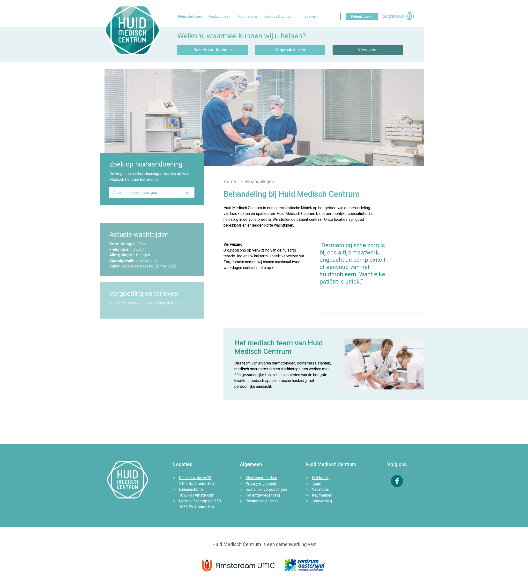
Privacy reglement (260, 483)
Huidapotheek (219, 16)
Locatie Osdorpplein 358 (200, 501)
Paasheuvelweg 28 (195, 477)
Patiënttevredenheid (262, 495)
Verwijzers (368, 49)
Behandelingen (190, 16)
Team (316, 483)
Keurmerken (322, 495)
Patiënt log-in (362, 16)
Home (229, 181)
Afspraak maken (290, 49)
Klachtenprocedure (261, 477)
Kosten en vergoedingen (266, 489)
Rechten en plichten (262, 501)
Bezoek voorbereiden (212, 49)
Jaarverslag (322, 501)
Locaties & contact (278, 16)
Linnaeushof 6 (191, 489)
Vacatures (320, 489)
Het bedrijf (321, 477)
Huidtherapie (247, 16)
